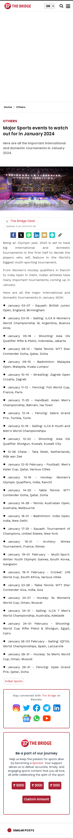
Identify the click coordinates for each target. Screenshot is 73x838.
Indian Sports (14, 681)
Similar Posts (23, 830)
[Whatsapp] (29, 235)
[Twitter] (21, 235)
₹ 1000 (55, 785)
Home (9, 107)
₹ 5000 (18, 785)
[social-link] (60, 235)
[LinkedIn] (37, 235)
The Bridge (49, 695)
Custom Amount (36, 799)
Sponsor (37, 763)
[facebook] (13, 235)
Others (10, 121)
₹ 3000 (37, 785)
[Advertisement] (36, 60)
